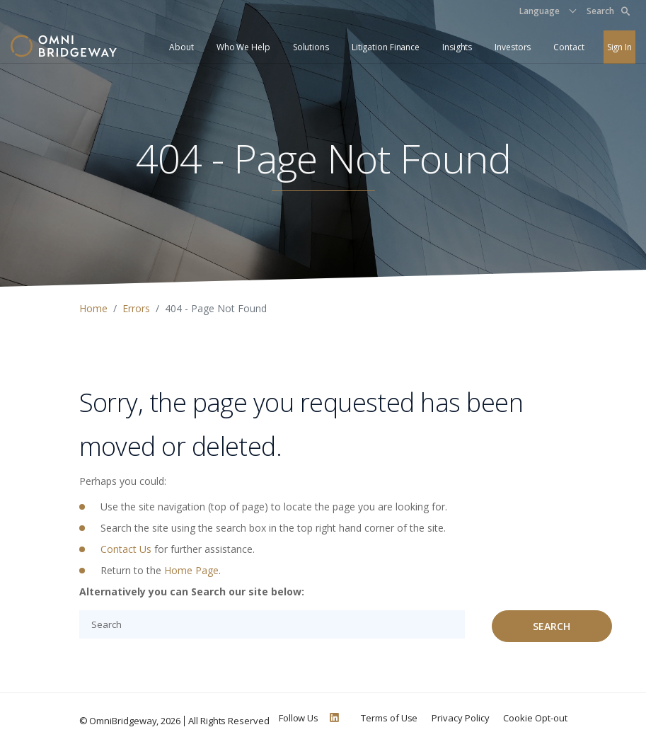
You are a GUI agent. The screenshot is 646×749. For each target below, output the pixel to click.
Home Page (191, 570)
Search (608, 11)
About (181, 47)
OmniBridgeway (122, 720)
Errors (136, 308)
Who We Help (243, 47)
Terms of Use (389, 717)
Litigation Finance (386, 47)
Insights (457, 47)
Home (93, 308)
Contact (568, 47)
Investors (513, 47)
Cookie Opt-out (535, 717)
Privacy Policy (460, 717)
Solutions (311, 47)
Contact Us (125, 549)
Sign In (619, 47)
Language (539, 11)
